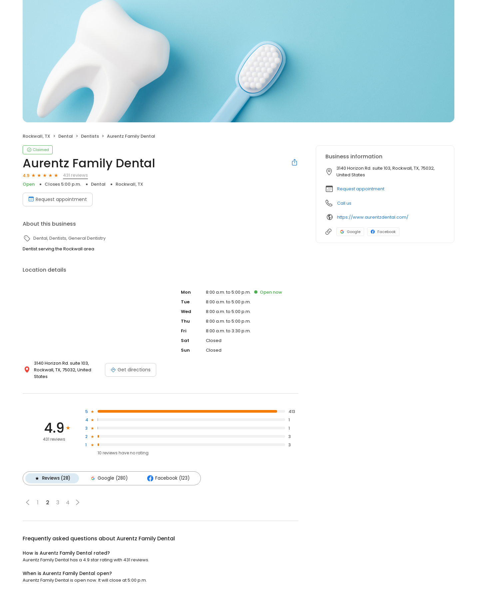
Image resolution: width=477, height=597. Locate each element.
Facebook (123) (168, 478)
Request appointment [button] (360, 189)
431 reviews (75, 175)
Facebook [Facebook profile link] (383, 231)
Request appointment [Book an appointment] (57, 199)
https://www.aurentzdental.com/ (372, 217)
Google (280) (109, 478)
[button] (27, 502)
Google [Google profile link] (350, 231)
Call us (344, 203)
